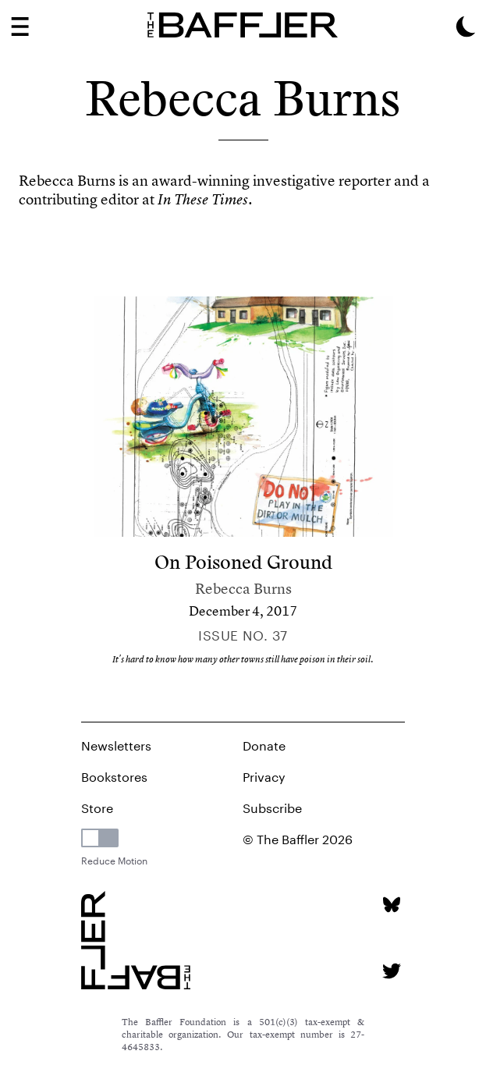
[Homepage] (243, 25)
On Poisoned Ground (243, 562)
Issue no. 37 (242, 633)
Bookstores (114, 775)
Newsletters (116, 744)
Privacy (264, 775)
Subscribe (272, 806)
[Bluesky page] (391, 904)
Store (97, 806)
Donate (264, 744)
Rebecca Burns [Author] (243, 588)
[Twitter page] (391, 971)
